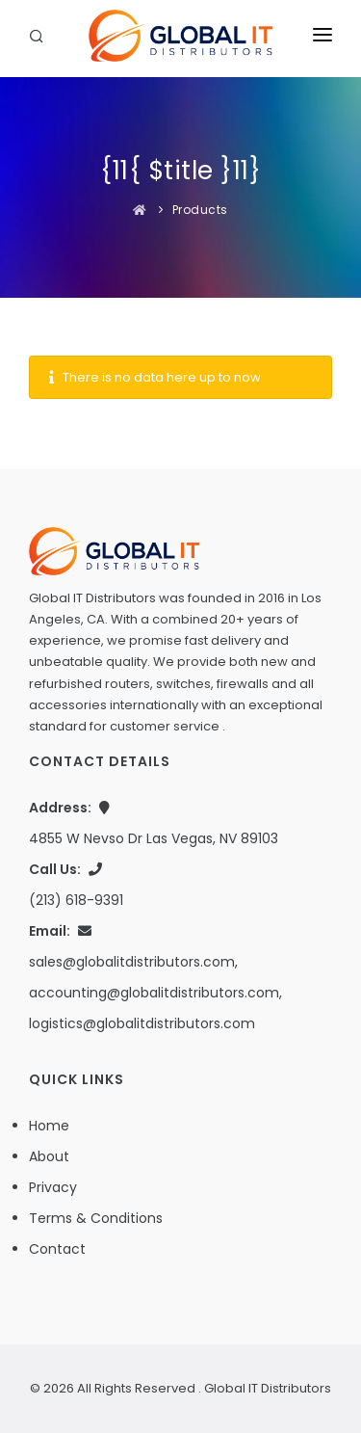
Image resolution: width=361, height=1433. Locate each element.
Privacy (53, 1187)
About (49, 1156)
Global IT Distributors (267, 1388)
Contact (57, 1249)
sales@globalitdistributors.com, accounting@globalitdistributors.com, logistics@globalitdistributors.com (155, 992)
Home (49, 1125)
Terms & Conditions (96, 1218)
